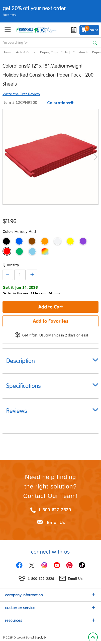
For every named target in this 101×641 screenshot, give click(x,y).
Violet (83, 241)
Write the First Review (21, 94)
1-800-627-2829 (54, 509)
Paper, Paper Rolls (54, 52)
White (57, 241)
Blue (19, 241)
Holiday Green (19, 251)
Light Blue (32, 251)
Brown (32, 241)
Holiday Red (7, 251)
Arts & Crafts (25, 52)
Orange (44, 241)
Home (7, 52)
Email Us (56, 522)
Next (96, 157)
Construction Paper (86, 52)
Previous (5, 157)
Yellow (70, 241)
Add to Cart (50, 307)
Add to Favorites (50, 321)
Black (6, 241)
